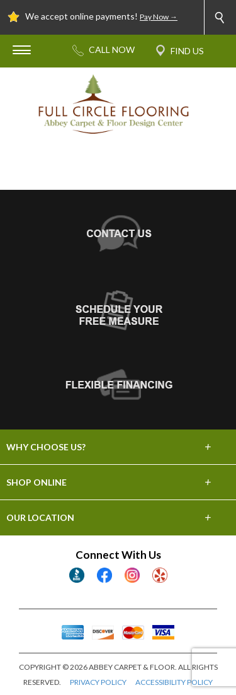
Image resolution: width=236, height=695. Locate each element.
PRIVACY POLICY (98, 682)
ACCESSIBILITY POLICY (174, 682)
